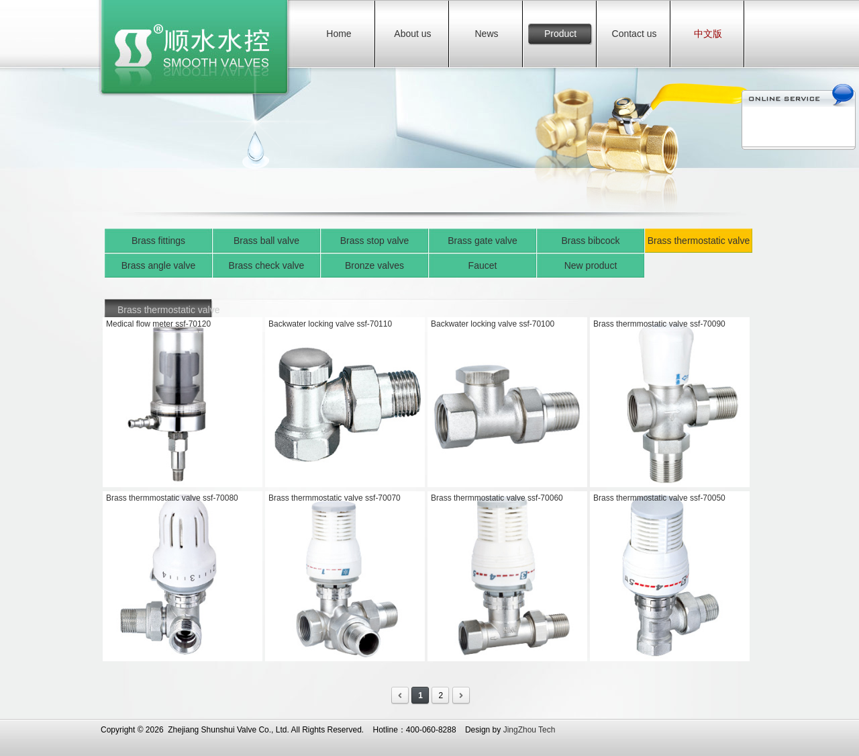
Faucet (482, 265)
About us (412, 33)
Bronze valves (374, 265)
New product (590, 265)
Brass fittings (158, 240)
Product (560, 33)
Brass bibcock (590, 240)
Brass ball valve (266, 240)
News (486, 33)
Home (338, 33)
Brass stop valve (374, 240)
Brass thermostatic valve (699, 240)
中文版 (708, 33)
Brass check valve (267, 265)
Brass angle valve (158, 265)
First (400, 696)
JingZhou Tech (529, 729)
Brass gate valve (482, 240)
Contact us (634, 33)
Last (461, 696)
